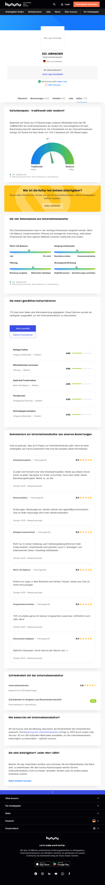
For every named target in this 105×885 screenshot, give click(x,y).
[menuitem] (81, 98)
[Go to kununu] (13, 4)
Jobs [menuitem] (71, 98)
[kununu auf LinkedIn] (49, 873)
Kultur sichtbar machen (20, 781)
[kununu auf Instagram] (42, 873)
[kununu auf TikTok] (36, 873)
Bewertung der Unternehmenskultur (41, 732)
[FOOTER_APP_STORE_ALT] (43, 864)
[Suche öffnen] (54, 4)
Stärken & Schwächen (23, 335)
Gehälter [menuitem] (59, 98)
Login (65, 4)
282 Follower (54, 85)
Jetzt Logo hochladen (52, 74)
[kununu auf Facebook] (69, 873)
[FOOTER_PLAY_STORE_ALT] (61, 864)
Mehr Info (62, 81)
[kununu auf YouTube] (56, 873)
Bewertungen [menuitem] (40, 98)
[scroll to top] (52, 792)
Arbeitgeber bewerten (86, 4)
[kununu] (52, 838)
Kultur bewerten (52, 205)
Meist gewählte (23, 328)
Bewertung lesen (35, 486)
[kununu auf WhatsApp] (62, 873)
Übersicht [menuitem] (22, 98)
